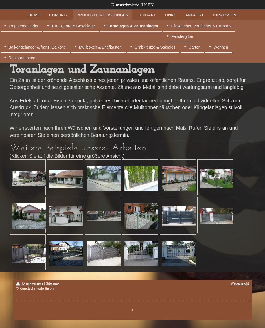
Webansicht (239, 283)
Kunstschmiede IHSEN (132, 5)
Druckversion (30, 283)
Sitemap (52, 283)
